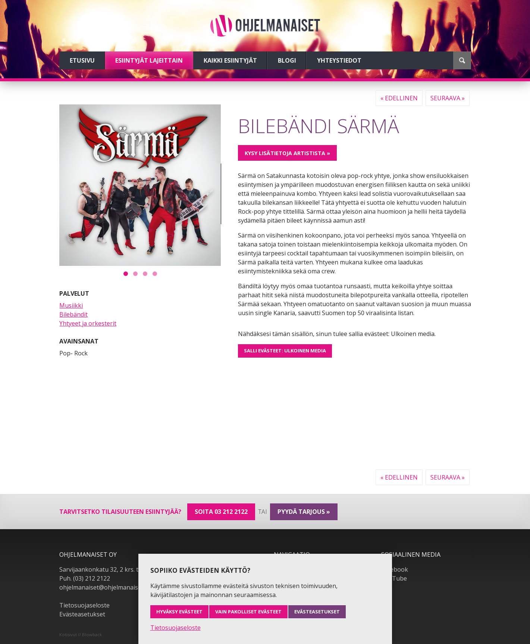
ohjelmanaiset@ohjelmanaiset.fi (103, 587)
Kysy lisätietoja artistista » (287, 153)
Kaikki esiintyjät (230, 60)
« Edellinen (399, 98)
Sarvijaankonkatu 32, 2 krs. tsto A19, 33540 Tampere (132, 569)
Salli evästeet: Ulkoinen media (285, 350)
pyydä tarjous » (303, 512)
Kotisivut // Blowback (80, 634)
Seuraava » (447, 98)
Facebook (394, 569)
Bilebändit (73, 314)
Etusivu (82, 60)
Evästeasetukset (82, 614)
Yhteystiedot (339, 60)
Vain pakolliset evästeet (248, 611)
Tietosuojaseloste (84, 605)
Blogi (287, 60)
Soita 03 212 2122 (221, 512)
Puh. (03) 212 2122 (84, 578)
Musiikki (71, 305)
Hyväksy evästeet (179, 611)
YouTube (394, 578)
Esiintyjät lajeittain (149, 60)
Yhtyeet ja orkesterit (87, 323)
